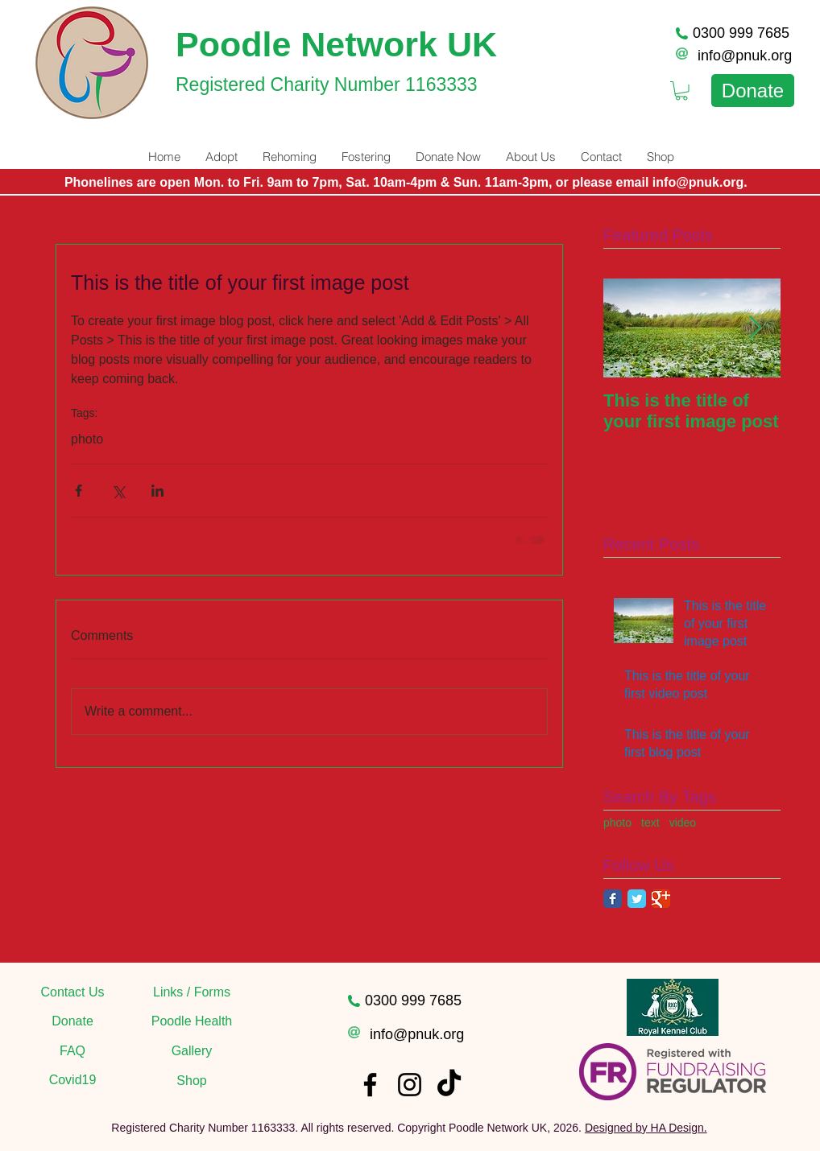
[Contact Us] (72, 992)
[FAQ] (72, 1051)
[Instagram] (409, 1084)
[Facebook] (370, 1084)
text (650, 822)
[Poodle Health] (192, 1021)
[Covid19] (72, 1080)
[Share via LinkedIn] (157, 490)
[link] (681, 91)
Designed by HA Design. (646, 1127)
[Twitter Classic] (636, 898)
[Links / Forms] (192, 992)
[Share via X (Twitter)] (118, 490)
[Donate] (752, 90)
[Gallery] (192, 1051)
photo (87, 439)
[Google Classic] (661, 898)
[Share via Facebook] (78, 490)
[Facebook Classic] (612, 898)
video (682, 822)
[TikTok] (449, 1084)
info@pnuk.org (745, 55)
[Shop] (192, 1081)
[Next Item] (755, 328)
